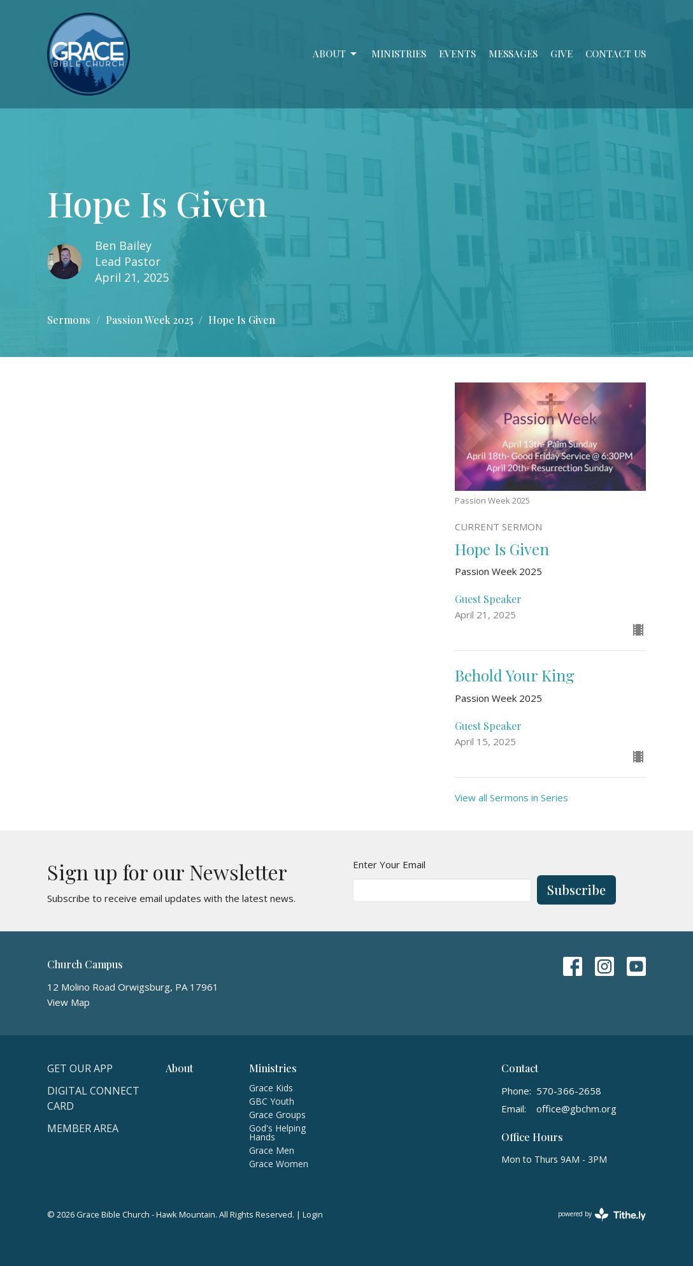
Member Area (82, 1128)
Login (313, 1214)
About (336, 54)
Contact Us (615, 53)
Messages (513, 53)
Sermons (68, 319)
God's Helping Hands (277, 1132)
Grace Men (271, 1150)
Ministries (398, 53)
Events (457, 53)
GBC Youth (271, 1101)
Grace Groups (277, 1115)
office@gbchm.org (576, 1108)
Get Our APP (80, 1068)
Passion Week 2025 (149, 319)
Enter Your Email (389, 864)
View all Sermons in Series (511, 797)
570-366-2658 (568, 1090)
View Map (68, 1002)
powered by (602, 1215)
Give (561, 53)
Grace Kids (271, 1088)
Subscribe (576, 889)
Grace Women (278, 1164)
